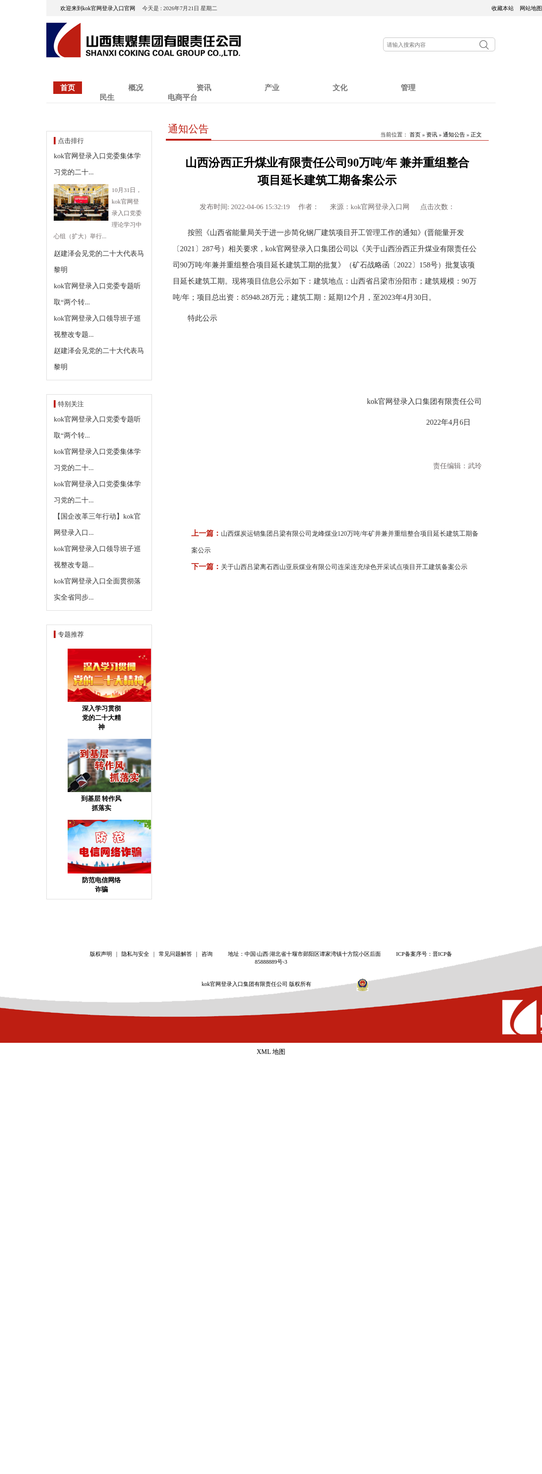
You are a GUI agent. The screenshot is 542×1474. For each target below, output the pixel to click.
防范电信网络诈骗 (101, 885)
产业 (272, 88)
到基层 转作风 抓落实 (101, 803)
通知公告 (188, 129)
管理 (408, 88)
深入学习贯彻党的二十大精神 (101, 718)
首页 (67, 88)
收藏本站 (503, 8)
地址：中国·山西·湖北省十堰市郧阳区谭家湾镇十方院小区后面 (304, 954)
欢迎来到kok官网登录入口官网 (100, 8)
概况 (135, 88)
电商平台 (182, 97)
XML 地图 (271, 1051)
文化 (340, 88)
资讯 (431, 134)
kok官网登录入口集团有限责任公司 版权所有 (259, 984)
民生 (107, 97)
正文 (476, 134)
